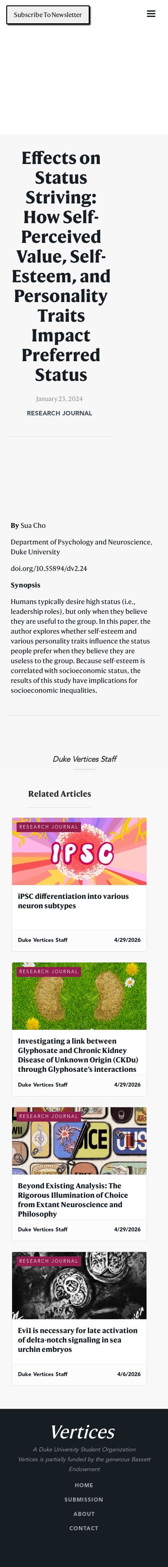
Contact (84, 1529)
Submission (84, 1500)
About (84, 1514)
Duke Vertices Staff (84, 760)
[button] (151, 14)
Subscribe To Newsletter (48, 14)
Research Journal (59, 413)
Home (84, 1486)
